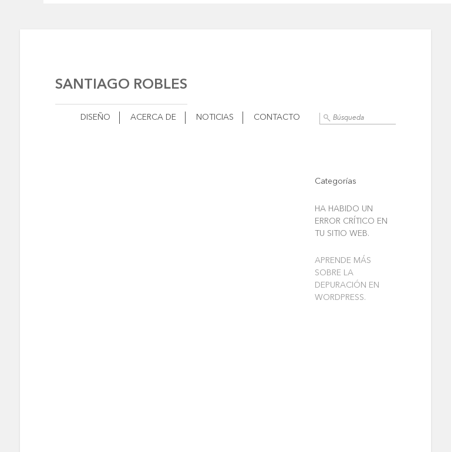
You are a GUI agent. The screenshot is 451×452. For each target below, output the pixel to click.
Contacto (277, 117)
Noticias (215, 117)
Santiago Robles (121, 85)
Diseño (95, 117)
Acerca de (153, 117)
